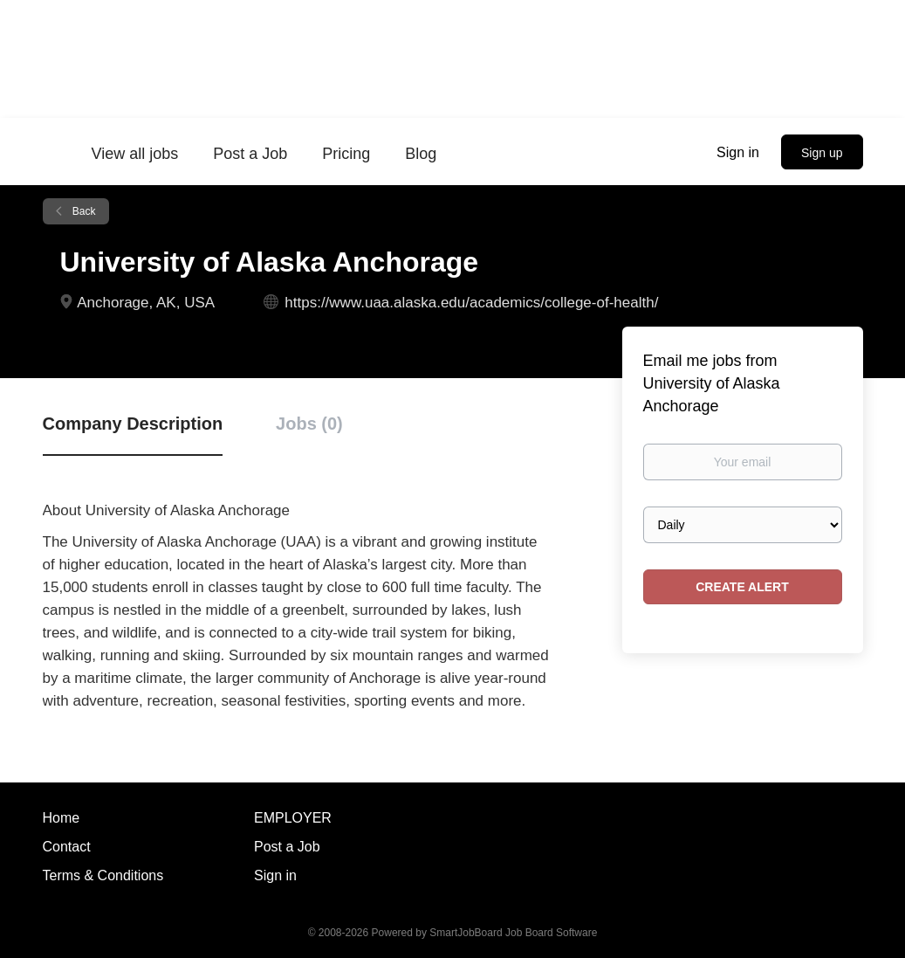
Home (61, 817)
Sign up (821, 153)
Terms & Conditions (103, 875)
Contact (67, 846)
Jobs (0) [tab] (309, 423)
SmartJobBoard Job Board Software (513, 933)
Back (83, 211)
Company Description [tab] (133, 423)
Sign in (737, 152)
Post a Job (287, 846)
